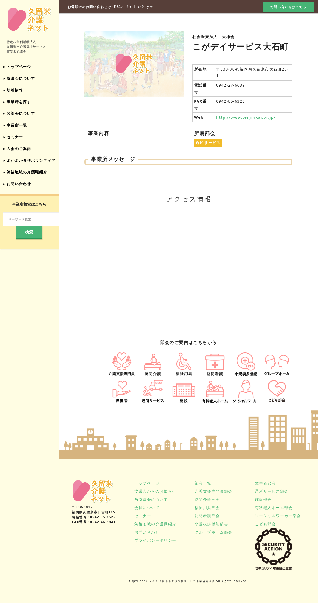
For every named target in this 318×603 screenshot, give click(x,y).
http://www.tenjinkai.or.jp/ (246, 117)
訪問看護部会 (207, 515)
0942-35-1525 (128, 6)
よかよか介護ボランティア (29, 158)
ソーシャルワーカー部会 (278, 515)
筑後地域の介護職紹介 (25, 169)
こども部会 (265, 523)
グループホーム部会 (214, 532)
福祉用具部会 (207, 507)
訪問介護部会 (207, 499)
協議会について (19, 78)
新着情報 (13, 89)
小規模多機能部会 (211, 523)
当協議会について (151, 499)
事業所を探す (17, 100)
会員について (147, 507)
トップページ (17, 66)
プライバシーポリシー (155, 540)
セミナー (13, 135)
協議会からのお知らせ (155, 491)
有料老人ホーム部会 (274, 507)
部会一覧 (203, 483)
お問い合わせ (17, 181)
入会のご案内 (17, 146)
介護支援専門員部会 (214, 491)
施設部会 (263, 499)
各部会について (19, 112)
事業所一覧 (15, 123)
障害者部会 (265, 483)
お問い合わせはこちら (288, 7)
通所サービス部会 (271, 491)
